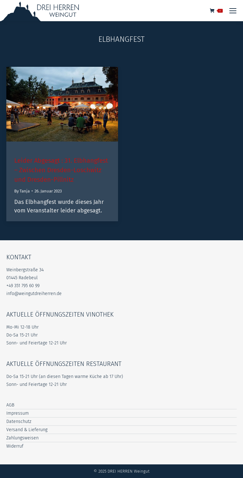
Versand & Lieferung (26, 429)
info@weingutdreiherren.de (34, 293)
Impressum (17, 413)
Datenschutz (18, 421)
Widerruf (14, 446)
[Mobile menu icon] (233, 11)
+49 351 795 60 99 (23, 285)
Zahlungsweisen (22, 438)
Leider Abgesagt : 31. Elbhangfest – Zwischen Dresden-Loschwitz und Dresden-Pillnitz (61, 170)
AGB (10, 405)
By (22, 191)
